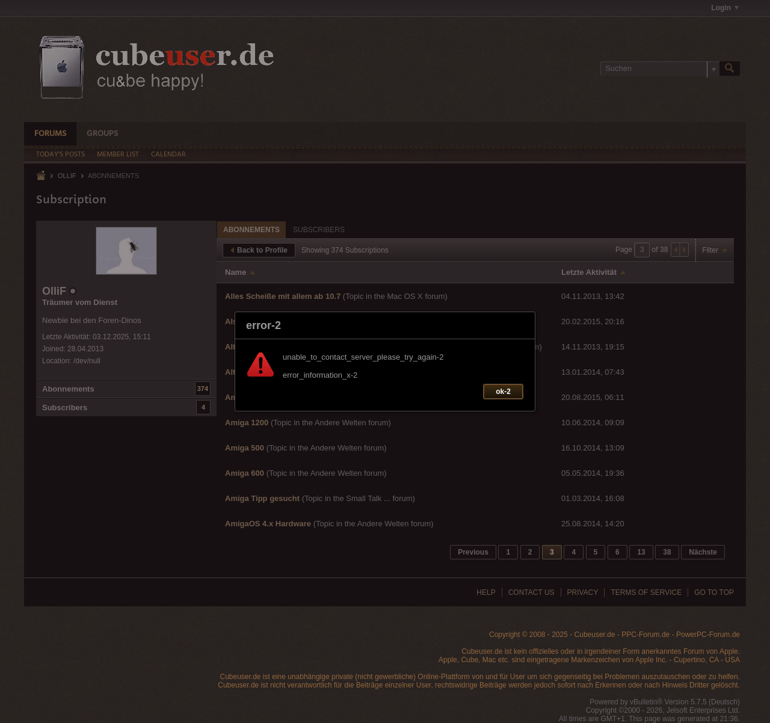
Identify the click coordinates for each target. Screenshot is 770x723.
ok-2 (503, 391)
